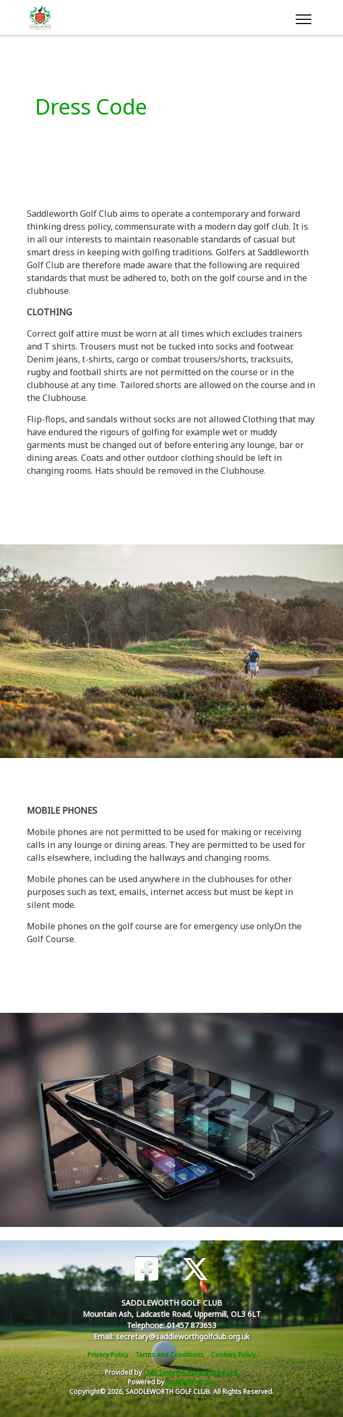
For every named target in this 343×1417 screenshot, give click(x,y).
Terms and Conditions (169, 1354)
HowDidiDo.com (191, 1381)
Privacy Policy (107, 1354)
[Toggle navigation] (303, 17)
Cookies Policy (233, 1354)
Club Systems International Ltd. (191, 1372)
